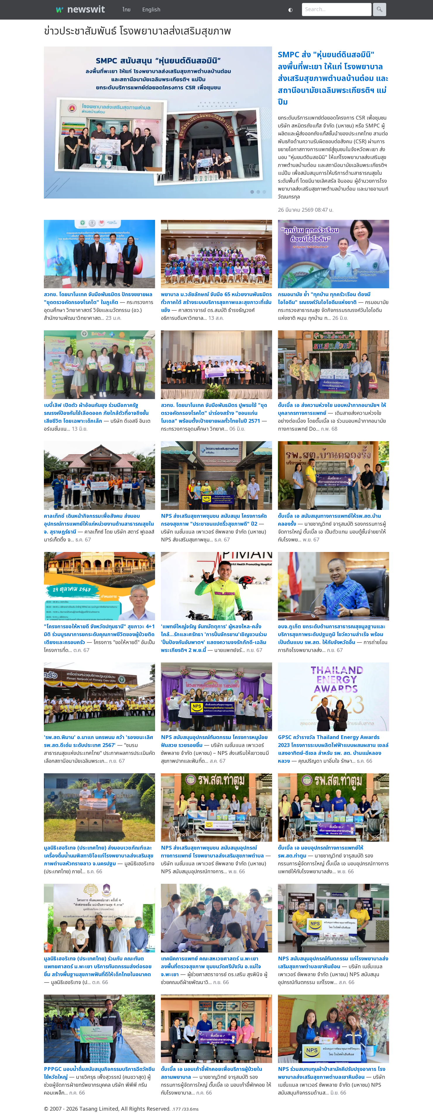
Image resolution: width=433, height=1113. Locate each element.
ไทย (126, 10)
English (151, 10)
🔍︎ (379, 9)
